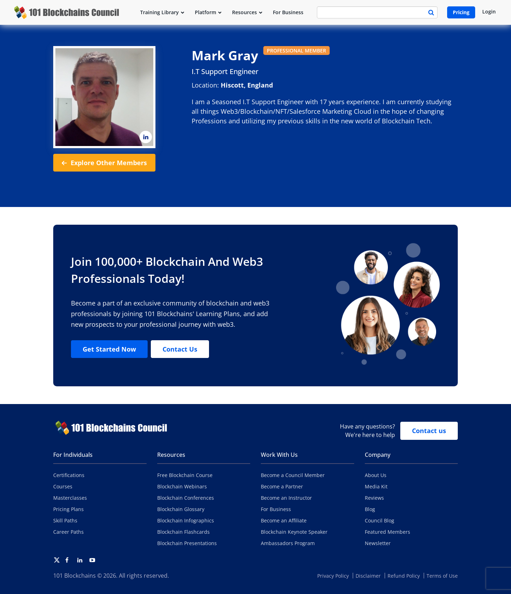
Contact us (429, 430)
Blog (370, 509)
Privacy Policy (333, 575)
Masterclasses (70, 497)
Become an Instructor (286, 497)
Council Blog (379, 520)
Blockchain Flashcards (183, 531)
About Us (375, 475)
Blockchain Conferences (185, 497)
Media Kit (376, 486)
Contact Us (180, 349)
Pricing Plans (68, 509)
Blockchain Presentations (187, 543)
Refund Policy (404, 575)
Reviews (374, 497)
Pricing (461, 12)
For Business (276, 509)
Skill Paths (65, 520)
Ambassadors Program (288, 543)
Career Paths (68, 531)
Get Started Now (109, 349)
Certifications (68, 475)
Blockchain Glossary (180, 509)
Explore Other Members (104, 162)
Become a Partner (282, 486)
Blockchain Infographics (185, 520)
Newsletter (378, 543)
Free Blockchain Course (185, 475)
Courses (62, 486)
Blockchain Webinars (182, 486)
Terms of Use (442, 575)
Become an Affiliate (284, 520)
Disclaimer (368, 575)
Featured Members (387, 531)
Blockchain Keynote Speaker (294, 531)
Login (489, 11)
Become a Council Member (293, 475)
